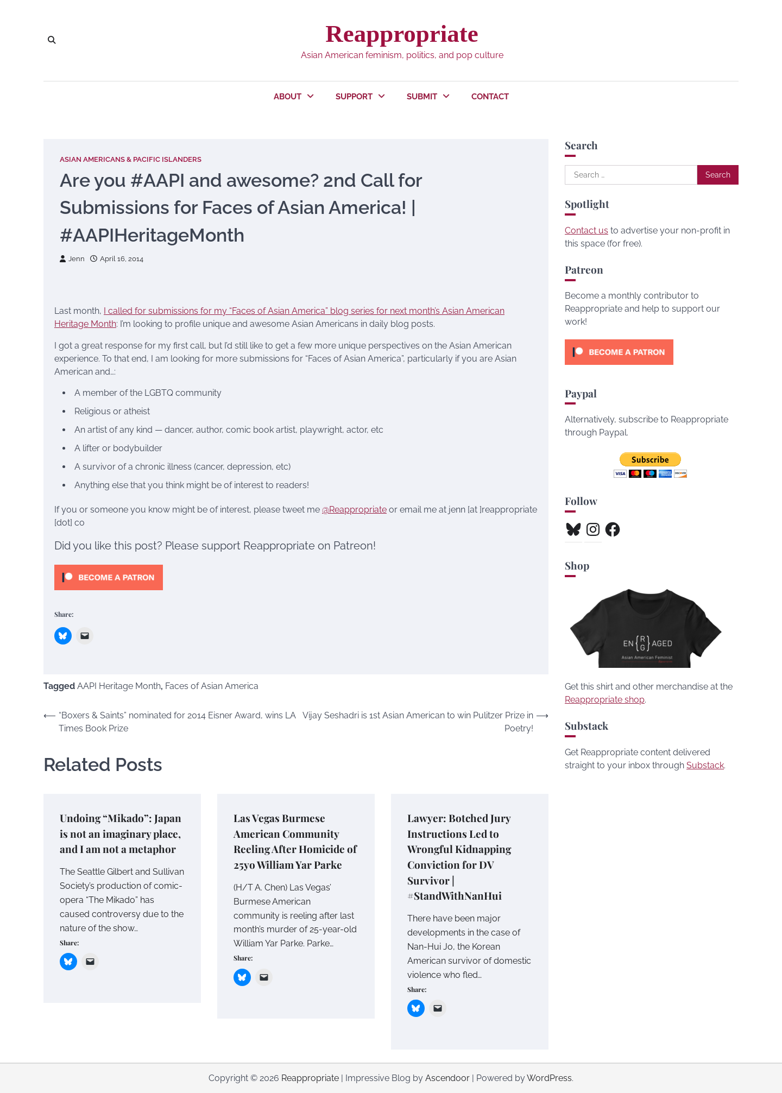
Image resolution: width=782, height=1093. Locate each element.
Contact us (586, 230)
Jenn (72, 259)
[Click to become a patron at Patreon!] (108, 592)
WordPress (549, 1078)
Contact (490, 97)
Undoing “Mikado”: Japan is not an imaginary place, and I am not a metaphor (121, 833)
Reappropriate (401, 33)
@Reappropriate (354, 509)
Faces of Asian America (211, 686)
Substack (705, 765)
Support (354, 97)
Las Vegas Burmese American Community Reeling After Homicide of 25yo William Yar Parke (295, 841)
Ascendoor (447, 1078)
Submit (422, 97)
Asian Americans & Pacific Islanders (130, 159)
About (287, 97)
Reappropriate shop (605, 699)
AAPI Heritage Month (119, 686)
